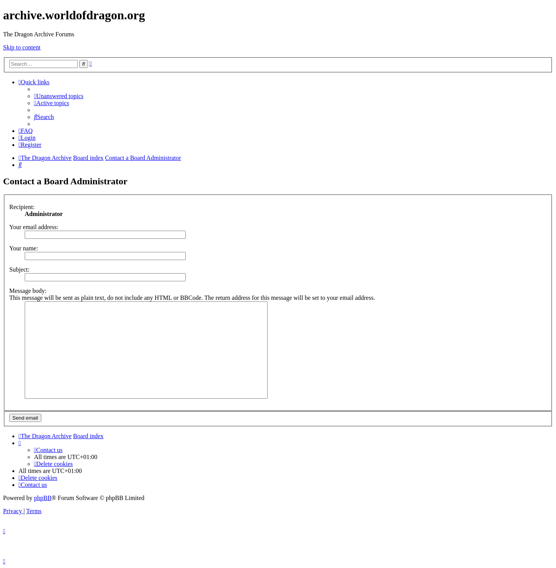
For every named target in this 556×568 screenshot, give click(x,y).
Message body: (27, 290)
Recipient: (22, 207)
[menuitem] (58, 96)
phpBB (42, 498)
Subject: (19, 269)
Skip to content (22, 47)
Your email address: (33, 227)
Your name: (23, 248)
